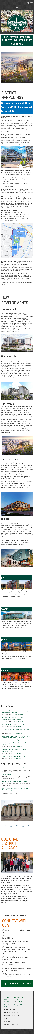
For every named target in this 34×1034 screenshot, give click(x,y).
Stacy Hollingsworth (18, 714)
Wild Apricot (16, 1032)
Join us (13, 1001)
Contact (6, 1001)
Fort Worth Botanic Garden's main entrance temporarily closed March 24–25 (14, 718)
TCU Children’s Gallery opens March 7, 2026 (14, 724)
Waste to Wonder (7, 775)
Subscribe (19, 1001)
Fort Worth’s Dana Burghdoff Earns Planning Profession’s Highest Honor (15, 711)
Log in (31, 2)
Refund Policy (20, 1005)
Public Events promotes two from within (13, 756)
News (23, 997)
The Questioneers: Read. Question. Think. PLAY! (16, 768)
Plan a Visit (19, 999)
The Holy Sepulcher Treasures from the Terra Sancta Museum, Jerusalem (15, 789)
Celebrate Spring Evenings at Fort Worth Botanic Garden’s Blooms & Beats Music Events (16, 737)
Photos (12, 999)
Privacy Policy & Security (9, 1005)
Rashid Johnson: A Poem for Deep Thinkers (14, 781)
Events (6, 999)
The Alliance (16, 997)
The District (7, 997)
